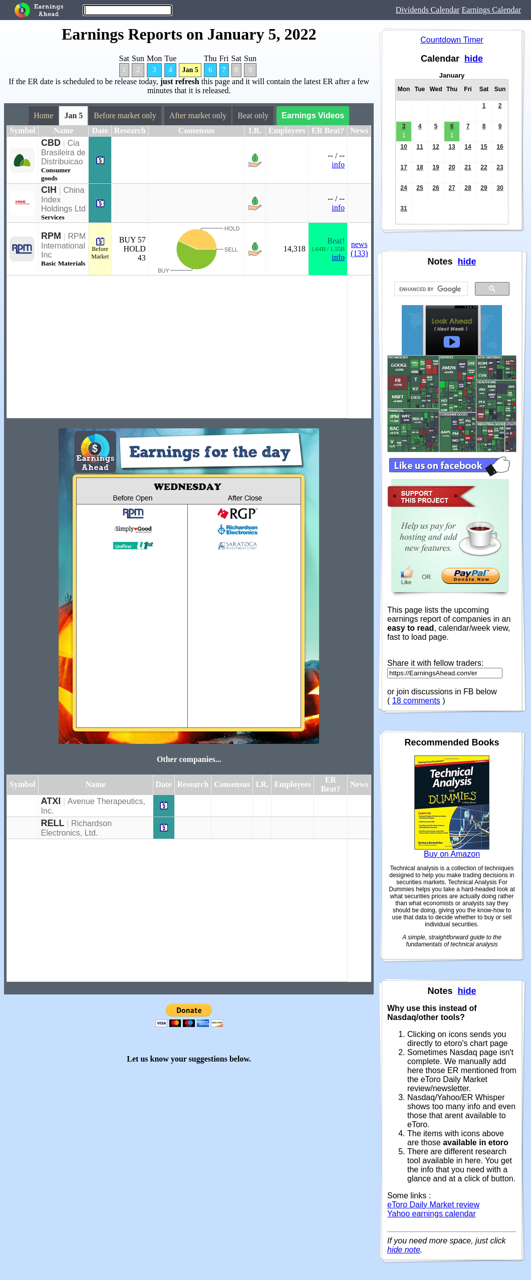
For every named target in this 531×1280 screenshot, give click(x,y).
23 (499, 167)
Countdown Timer (451, 40)
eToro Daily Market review (433, 1204)
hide (473, 59)
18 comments (416, 700)
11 (419, 146)
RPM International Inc (63, 245)
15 (483, 146)
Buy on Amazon (452, 854)
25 (419, 187)
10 (403, 146)
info (338, 164)
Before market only (125, 115)
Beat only (253, 115)
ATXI (51, 801)
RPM (51, 236)
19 (435, 167)
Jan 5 (190, 70)
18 (419, 167)
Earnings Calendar (491, 10)
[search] (430, 289)
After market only (198, 115)
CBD (51, 143)
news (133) (359, 249)
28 (467, 187)
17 (403, 167)
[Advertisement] (177, 347)
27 (451, 187)
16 (499, 146)
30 (499, 187)
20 (451, 167)
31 (403, 208)
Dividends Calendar (428, 10)
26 (435, 187)
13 (451, 146)
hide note (403, 1249)
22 (483, 167)
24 (403, 187)
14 (467, 146)
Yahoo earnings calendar (431, 1213)
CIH (49, 190)
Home (43, 115)
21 (467, 167)
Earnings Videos (313, 115)
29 (483, 187)
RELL (53, 823)
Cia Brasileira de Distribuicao (63, 152)
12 (435, 146)
